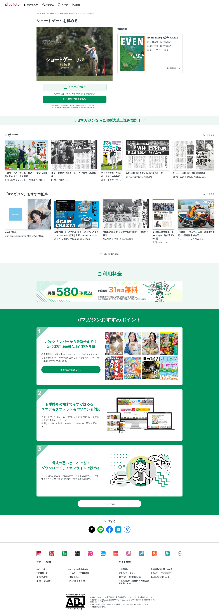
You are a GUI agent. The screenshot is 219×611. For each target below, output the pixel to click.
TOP (38, 13)
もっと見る (207, 135)
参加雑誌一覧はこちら (71, 369)
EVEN (52, 13)
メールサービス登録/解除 (78, 573)
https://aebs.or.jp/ (99, 607)
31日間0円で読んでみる (74, 99)
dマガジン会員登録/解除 (78, 569)
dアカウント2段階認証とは (130, 577)
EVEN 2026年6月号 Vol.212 (66, 13)
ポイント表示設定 (43, 581)
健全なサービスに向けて (161, 573)
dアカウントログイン (77, 581)
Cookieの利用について (160, 577)
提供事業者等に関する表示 (161, 569)
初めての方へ (41, 569)
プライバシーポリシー (128, 573)
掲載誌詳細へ (172, 68)
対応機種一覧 (41, 573)
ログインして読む (77, 87)
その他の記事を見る (109, 254)
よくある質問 (41, 577)
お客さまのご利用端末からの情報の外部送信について (134, 582)
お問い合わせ (73, 577)
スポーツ (45, 13)
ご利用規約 (123, 569)
